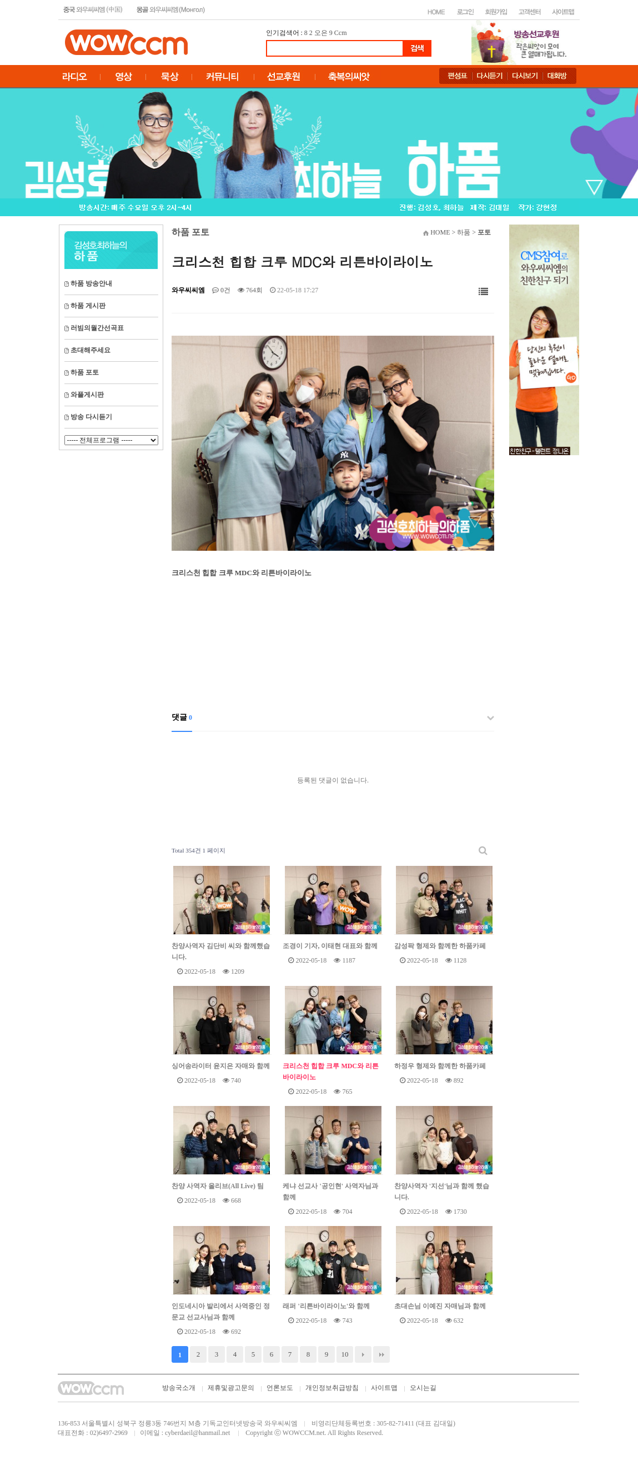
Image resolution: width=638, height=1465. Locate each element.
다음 (363, 1354)
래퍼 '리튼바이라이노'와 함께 (326, 1306)
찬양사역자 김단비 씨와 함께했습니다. (221, 951)
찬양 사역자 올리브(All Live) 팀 (218, 1186)
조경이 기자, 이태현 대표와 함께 (330, 946)
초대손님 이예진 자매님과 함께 (440, 1306)
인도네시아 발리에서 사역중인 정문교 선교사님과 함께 (221, 1311)
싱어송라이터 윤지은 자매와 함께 (221, 1066)
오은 (321, 33)
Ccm (340, 33)
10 (345, 1354)
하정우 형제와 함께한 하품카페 (440, 1066)
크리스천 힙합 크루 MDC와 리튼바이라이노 (331, 1071)
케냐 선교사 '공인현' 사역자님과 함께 (330, 1191)
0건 (221, 290)
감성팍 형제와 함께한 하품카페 (440, 946)
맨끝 (381, 1354)
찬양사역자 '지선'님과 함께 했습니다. (442, 1191)
